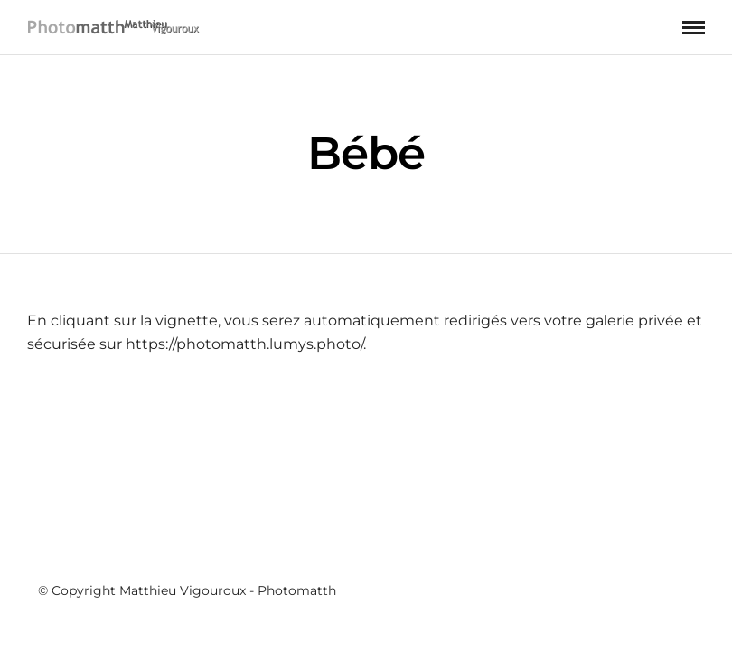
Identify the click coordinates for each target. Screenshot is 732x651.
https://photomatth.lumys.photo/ (244, 345)
